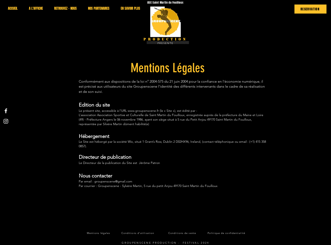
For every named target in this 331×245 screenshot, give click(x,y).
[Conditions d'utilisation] (138, 233)
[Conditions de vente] (183, 233)
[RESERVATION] (310, 9)
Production (165, 39)
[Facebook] (6, 111)
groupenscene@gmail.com (113, 181)
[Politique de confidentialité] (227, 233)
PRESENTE (165, 43)
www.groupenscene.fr (143, 111)
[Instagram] (6, 121)
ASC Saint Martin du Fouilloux (165, 2)
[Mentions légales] (99, 233)
